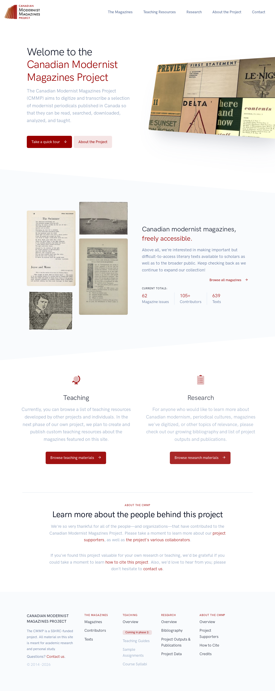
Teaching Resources (159, 12)
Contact (258, 12)
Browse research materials (214, 457)
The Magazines (120, 12)
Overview (130, 622)
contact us (153, 568)
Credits (205, 654)
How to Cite (209, 645)
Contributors (95, 630)
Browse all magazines (228, 280)
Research (194, 12)
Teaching (66, 397)
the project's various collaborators (158, 539)
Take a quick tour (49, 142)
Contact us (55, 656)
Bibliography (171, 630)
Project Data (171, 654)
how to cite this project (126, 562)
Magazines (93, 622)
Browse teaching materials (65, 457)
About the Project (226, 12)
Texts (88, 639)
